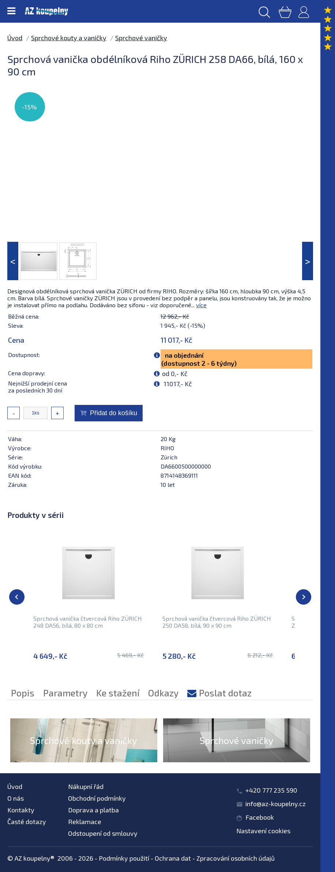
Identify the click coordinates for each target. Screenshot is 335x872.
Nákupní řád (85, 786)
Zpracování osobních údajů (235, 858)
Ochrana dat (173, 858)
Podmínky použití (124, 858)
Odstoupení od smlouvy (103, 833)
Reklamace (84, 822)
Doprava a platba (93, 810)
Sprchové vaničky (141, 38)
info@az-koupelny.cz (275, 804)
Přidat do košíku (113, 413)
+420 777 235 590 (271, 790)
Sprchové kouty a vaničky (68, 38)
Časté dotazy (26, 822)
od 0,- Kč (175, 373)
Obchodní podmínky (97, 798)
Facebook (259, 817)
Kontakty (20, 810)
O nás (15, 798)
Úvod (14, 38)
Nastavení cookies (263, 831)
